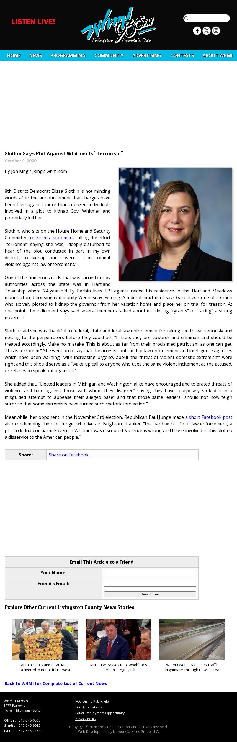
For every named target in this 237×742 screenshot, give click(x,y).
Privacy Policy (85, 719)
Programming (68, 55)
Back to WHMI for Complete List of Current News (56, 683)
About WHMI (218, 55)
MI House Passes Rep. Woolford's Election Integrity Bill (118, 645)
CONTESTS (182, 55)
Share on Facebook (69, 455)
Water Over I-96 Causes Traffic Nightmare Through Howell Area (192, 645)
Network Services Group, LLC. (136, 731)
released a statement (52, 238)
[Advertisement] (118, 107)
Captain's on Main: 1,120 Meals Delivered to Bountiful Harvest (45, 645)
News (35, 55)
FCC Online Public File (92, 701)
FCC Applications (88, 707)
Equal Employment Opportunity (100, 713)
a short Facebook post (208, 417)
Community (108, 55)
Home (13, 55)
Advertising (146, 55)
